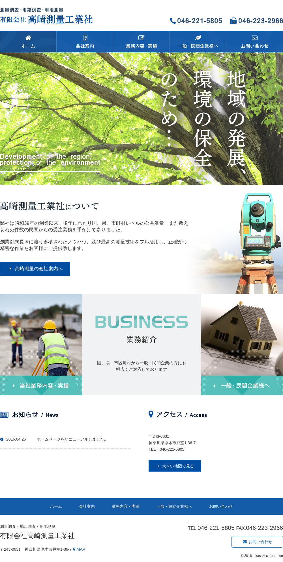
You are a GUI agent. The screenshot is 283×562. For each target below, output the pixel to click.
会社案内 (87, 506)
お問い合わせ (221, 506)
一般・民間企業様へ (174, 506)
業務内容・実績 (126, 506)
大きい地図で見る (175, 466)
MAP (78, 549)
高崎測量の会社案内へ (35, 268)
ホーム (56, 506)
